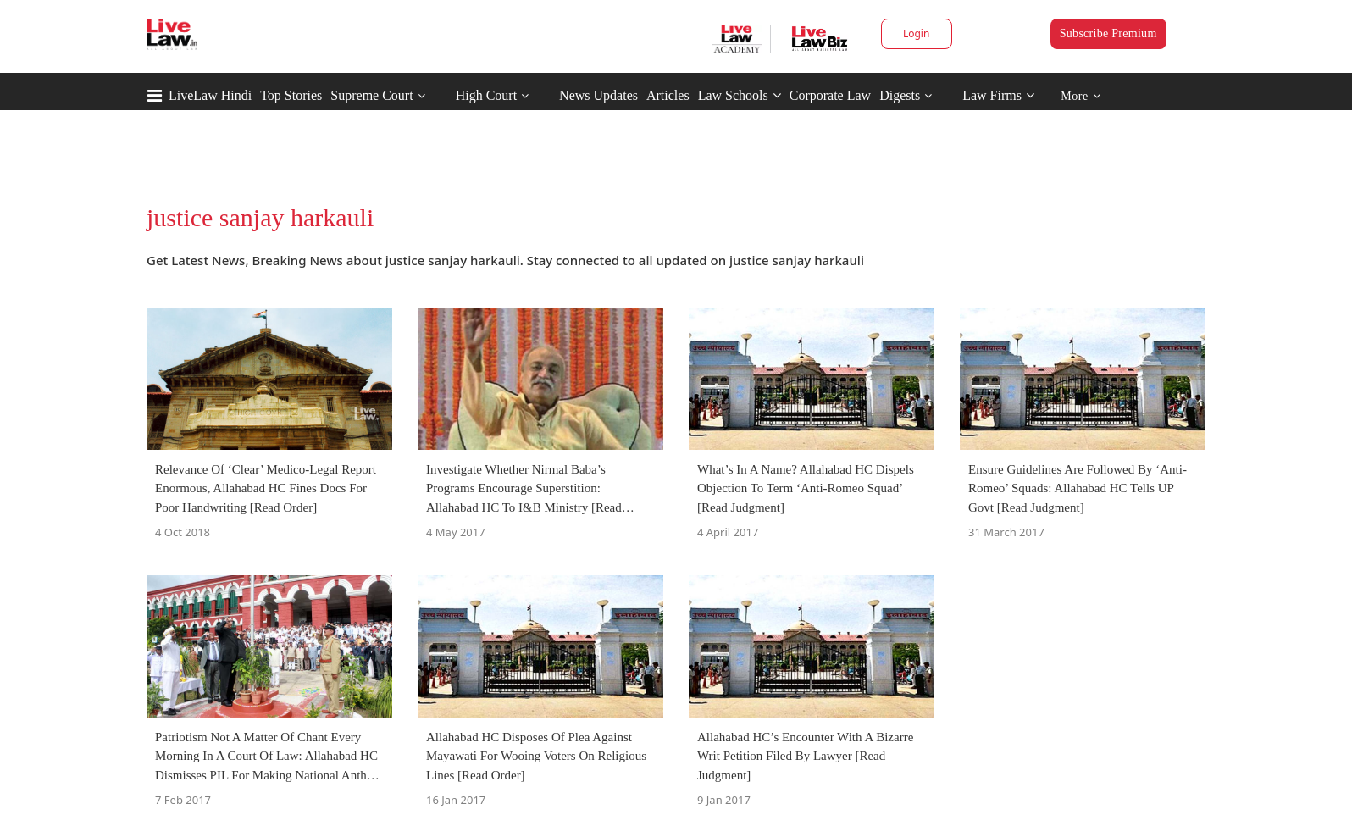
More (1080, 96)
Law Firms (998, 95)
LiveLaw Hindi (210, 95)
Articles (668, 95)
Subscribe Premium (1108, 33)
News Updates (598, 95)
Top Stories (291, 95)
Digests (899, 95)
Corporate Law (830, 95)
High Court (486, 95)
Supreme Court (371, 95)
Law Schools (739, 95)
